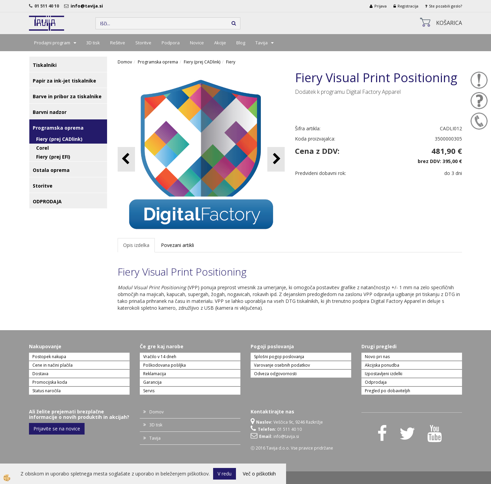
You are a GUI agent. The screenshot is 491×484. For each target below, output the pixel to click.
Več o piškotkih (259, 473)
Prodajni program (52, 43)
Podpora (171, 43)
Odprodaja (376, 382)
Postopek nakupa (49, 357)
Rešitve (117, 43)
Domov (125, 62)
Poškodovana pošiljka (164, 365)
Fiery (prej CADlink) (59, 139)
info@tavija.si (88, 6)
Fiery (230, 62)
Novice (197, 43)
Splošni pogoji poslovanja (279, 357)
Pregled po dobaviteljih (387, 391)
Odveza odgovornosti (275, 374)
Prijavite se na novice (56, 428)
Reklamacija (154, 374)
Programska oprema (158, 62)
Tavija (261, 43)
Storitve (143, 43)
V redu (225, 473)
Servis (148, 391)
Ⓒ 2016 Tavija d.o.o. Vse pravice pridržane (292, 448)
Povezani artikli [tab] (177, 245)
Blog (240, 43)
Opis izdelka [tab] (136, 245)
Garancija (152, 382)
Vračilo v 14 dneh (159, 357)
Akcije (220, 43)
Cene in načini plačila (52, 365)
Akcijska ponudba (382, 365)
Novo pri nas (377, 357)
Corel (42, 148)
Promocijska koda (49, 382)
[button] (276, 159)
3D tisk (93, 43)
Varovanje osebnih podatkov (282, 365)
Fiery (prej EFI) (53, 156)
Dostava (40, 374)
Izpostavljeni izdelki (383, 374)
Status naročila (46, 391)
